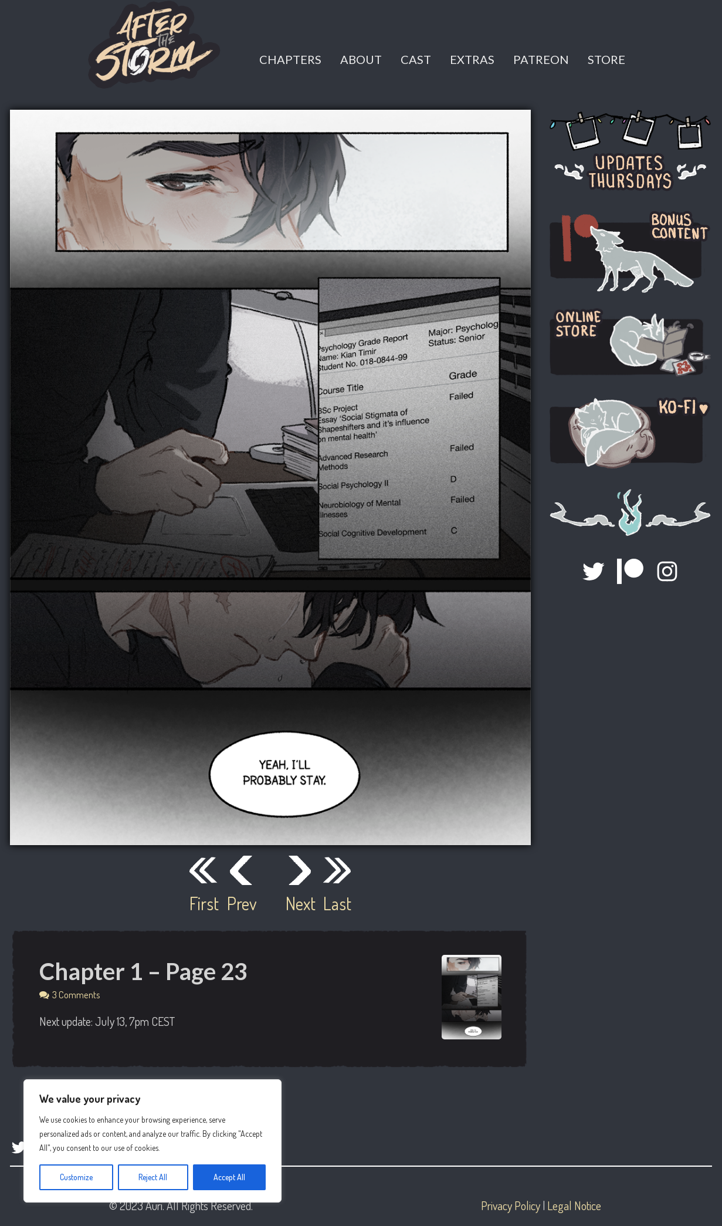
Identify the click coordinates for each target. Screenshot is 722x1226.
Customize (76, 1177)
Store (606, 59)
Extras (472, 59)
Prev (241, 903)
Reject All (152, 1177)
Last (337, 903)
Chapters (290, 59)
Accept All (229, 1177)
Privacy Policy (510, 1205)
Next (300, 903)
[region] (152, 1141)
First (203, 903)
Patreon (541, 59)
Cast (416, 59)
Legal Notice (574, 1205)
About (361, 59)
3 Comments (76, 994)
